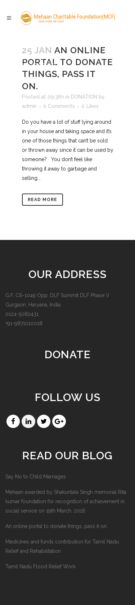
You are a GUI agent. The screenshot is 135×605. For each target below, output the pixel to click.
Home (20, 64)
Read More (42, 199)
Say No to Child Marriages (35, 476)
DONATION (84, 97)
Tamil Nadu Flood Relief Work (40, 566)
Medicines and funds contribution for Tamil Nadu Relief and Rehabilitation (62, 546)
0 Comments (59, 106)
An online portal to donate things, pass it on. (56, 526)
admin (29, 106)
